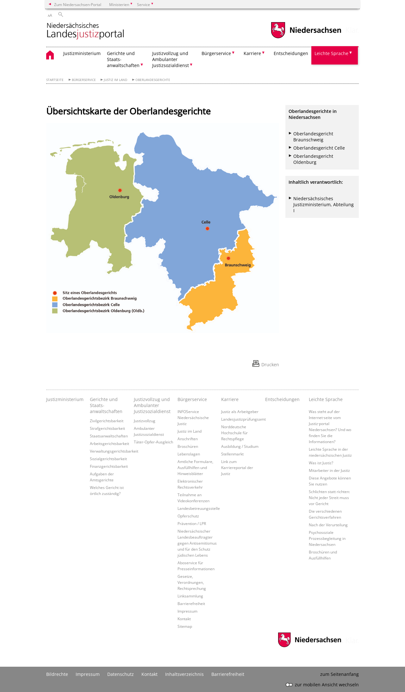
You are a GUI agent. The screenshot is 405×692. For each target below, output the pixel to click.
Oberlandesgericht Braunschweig (313, 137)
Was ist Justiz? (321, 462)
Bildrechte (57, 674)
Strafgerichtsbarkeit (107, 428)
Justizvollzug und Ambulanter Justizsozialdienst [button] (170, 59)
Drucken (270, 364)
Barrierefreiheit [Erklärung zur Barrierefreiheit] (227, 674)
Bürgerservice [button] (216, 53)
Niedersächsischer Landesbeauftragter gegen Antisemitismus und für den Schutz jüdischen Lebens (197, 543)
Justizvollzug (144, 420)
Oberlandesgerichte (152, 80)
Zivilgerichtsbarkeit (106, 420)
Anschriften (188, 438)
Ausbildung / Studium (240, 446)
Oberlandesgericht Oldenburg (313, 159)
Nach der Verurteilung (328, 524)
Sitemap (185, 626)
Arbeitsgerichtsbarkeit (109, 443)
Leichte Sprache (326, 399)
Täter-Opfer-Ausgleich (153, 441)
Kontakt (184, 618)
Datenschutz (120, 674)
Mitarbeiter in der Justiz (329, 470)
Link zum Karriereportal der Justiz (237, 467)
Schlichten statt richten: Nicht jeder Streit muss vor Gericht (329, 497)
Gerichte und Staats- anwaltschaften (106, 405)
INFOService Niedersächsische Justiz (193, 417)
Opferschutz (188, 515)
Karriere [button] (252, 53)
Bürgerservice (84, 80)
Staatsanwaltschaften (109, 435)
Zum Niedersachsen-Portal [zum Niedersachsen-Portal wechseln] (77, 4)
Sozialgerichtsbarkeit (108, 458)
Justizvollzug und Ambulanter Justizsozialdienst (152, 405)
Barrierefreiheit (191, 603)
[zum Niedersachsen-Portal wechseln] (306, 37)
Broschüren (188, 446)
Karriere (230, 399)
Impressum (187, 611)
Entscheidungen (291, 53)
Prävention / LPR (192, 523)
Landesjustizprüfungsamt (243, 419)
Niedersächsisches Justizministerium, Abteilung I (323, 204)
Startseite (55, 80)
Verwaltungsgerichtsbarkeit (114, 451)
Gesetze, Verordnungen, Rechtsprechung (192, 582)
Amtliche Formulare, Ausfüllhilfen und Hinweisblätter (195, 467)
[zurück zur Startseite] (85, 31)
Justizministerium (82, 53)
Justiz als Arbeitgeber (240, 411)
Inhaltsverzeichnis (184, 674)
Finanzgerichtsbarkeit (109, 466)
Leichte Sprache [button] (331, 53)
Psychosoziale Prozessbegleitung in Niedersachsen (327, 538)
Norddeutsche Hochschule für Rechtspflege (234, 432)
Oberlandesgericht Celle (319, 148)
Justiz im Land (115, 80)
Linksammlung (190, 595)
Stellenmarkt (232, 453)
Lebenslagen (189, 453)
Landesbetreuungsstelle (199, 508)
